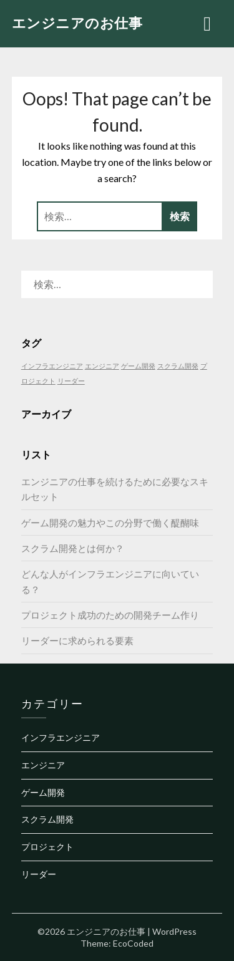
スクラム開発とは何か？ (72, 548)
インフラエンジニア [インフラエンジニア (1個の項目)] (52, 366)
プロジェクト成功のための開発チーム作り (110, 615)
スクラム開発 (47, 819)
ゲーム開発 (43, 792)
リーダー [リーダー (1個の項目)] (71, 381)
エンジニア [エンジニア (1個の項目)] (102, 366)
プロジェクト (47, 846)
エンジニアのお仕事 (77, 22)
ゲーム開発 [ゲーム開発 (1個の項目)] (138, 366)
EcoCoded (133, 943)
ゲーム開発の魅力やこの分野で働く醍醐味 (110, 522)
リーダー (38, 874)
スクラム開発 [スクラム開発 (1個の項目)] (177, 366)
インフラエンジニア (60, 737)
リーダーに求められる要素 (77, 640)
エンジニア (43, 765)
